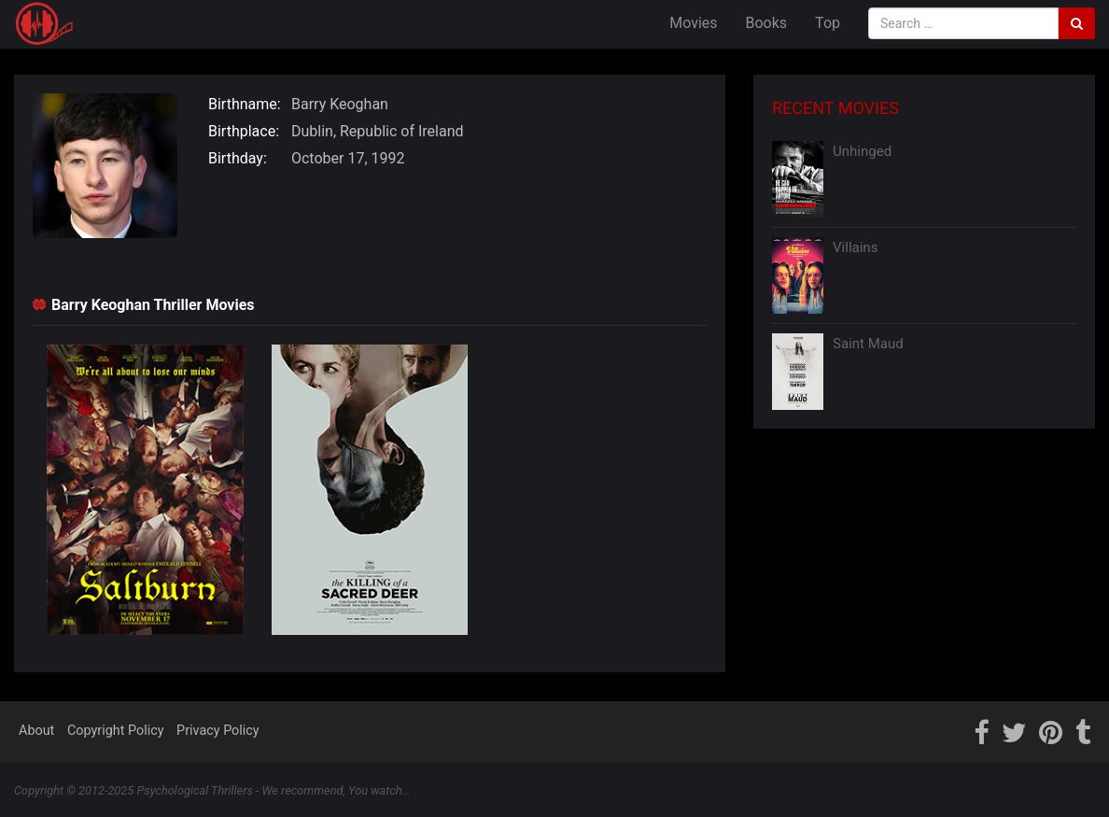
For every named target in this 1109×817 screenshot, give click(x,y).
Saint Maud (868, 343)
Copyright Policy (115, 731)
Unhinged (862, 151)
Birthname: (244, 104)
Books (767, 23)
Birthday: (237, 158)
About (36, 731)
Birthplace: (243, 131)
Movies (693, 23)
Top (827, 23)
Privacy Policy (218, 731)
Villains (855, 247)
